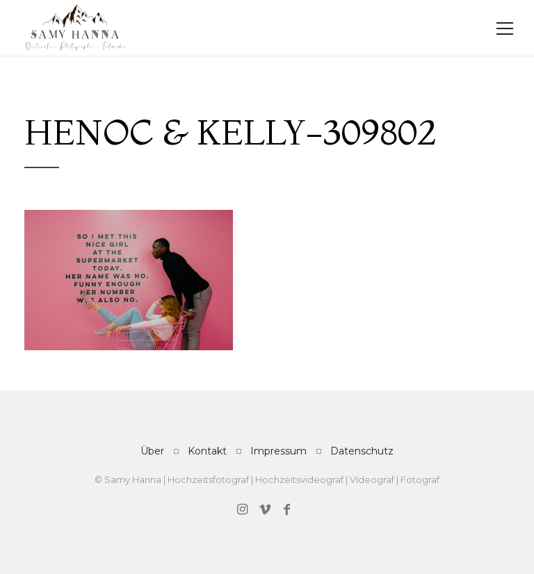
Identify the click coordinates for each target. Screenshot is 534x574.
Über (152, 451)
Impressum (278, 451)
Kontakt (207, 451)
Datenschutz (362, 451)
